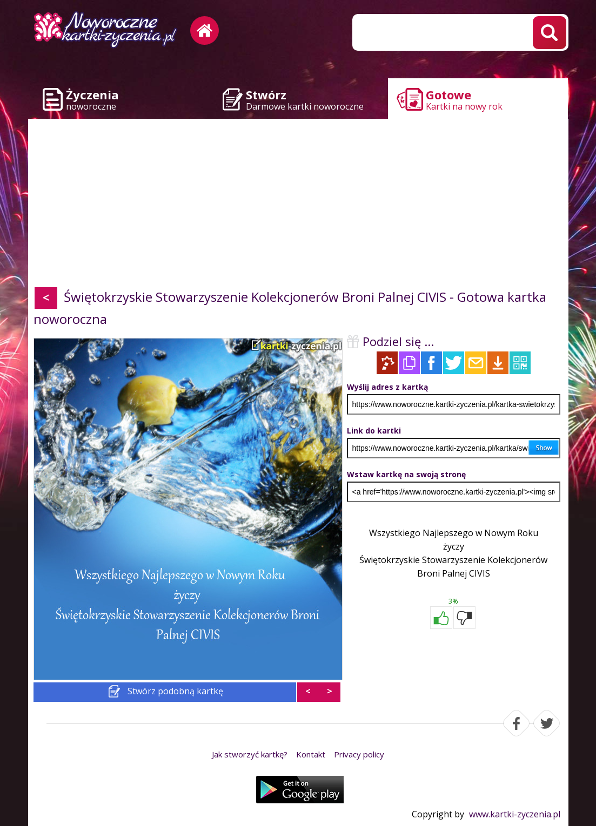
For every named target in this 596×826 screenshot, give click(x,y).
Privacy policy (359, 754)
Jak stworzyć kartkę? (249, 754)
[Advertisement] (298, 205)
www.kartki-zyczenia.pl (514, 814)
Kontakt (310, 754)
